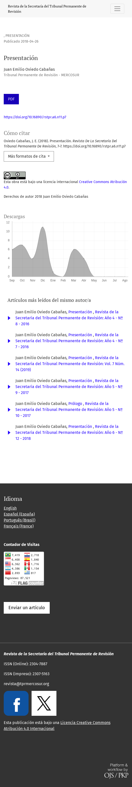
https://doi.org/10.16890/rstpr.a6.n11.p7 (35, 117)
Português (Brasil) (19, 520)
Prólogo (75, 403)
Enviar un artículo (26, 607)
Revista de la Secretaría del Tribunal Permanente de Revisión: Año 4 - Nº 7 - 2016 (69, 340)
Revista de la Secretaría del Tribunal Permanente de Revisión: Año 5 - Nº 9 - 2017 (69, 386)
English (10, 508)
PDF (11, 99)
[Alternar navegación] (117, 9)
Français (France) (19, 526)
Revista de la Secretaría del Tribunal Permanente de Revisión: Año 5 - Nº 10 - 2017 (69, 409)
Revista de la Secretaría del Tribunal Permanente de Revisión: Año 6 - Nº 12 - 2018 (69, 432)
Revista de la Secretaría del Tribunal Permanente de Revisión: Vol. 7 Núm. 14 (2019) (70, 363)
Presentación (80, 312)
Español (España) (19, 514)
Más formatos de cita (27, 156)
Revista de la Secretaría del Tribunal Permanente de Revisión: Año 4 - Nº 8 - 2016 (69, 318)
